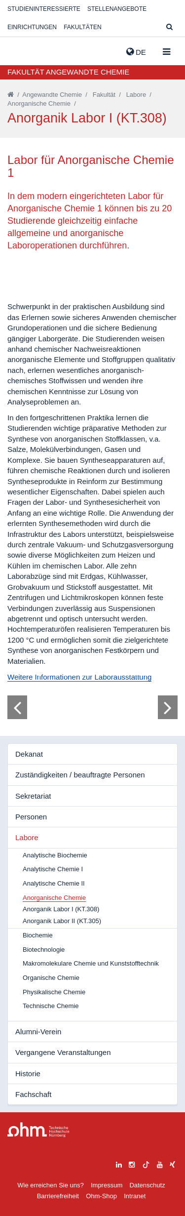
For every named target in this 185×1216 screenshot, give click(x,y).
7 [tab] (92, 673)
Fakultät (104, 94)
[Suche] (169, 27)
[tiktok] (146, 1163)
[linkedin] (119, 1163)
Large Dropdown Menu (38, 1129)
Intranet (135, 1196)
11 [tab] (128, 673)
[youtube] (160, 1163)
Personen (31, 816)
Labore (136, 94)
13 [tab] (146, 673)
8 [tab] (101, 673)
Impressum (106, 1185)
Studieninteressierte (43, 8)
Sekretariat (33, 796)
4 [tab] (66, 673)
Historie (27, 1073)
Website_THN (22, 49)
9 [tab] (110, 673)
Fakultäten (82, 27)
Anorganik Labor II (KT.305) (62, 921)
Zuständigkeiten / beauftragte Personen (80, 774)
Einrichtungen (32, 27)
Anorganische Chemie (39, 103)
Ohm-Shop (101, 1196)
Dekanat (29, 754)
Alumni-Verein (38, 1031)
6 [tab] (83, 673)
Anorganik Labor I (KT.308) (61, 909)
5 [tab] (74, 673)
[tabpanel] (92, 707)
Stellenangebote (117, 8)
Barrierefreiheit (58, 1196)
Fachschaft (33, 1094)
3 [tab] (57, 673)
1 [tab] (39, 673)
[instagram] (132, 1163)
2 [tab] (48, 673)
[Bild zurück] (17, 707)
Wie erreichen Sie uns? (50, 1185)
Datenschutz (147, 1185)
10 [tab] (119, 673)
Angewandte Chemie (52, 94)
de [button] (136, 51)
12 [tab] (137, 673)
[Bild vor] (168, 707)
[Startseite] (10, 94)
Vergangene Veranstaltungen (63, 1052)
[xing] (172, 1163)
